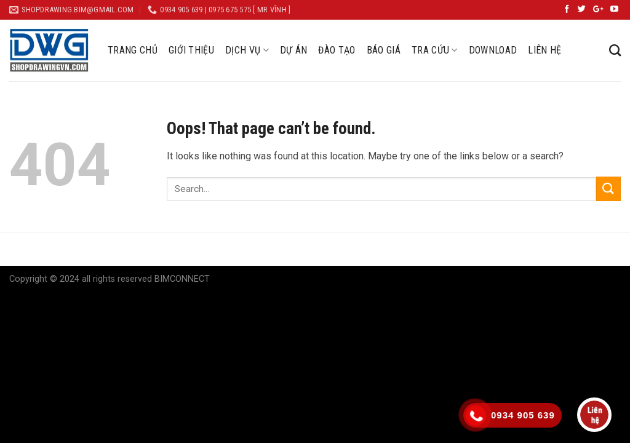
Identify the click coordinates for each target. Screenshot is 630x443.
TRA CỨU (435, 50)
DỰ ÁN (294, 50)
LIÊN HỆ (544, 50)
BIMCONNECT (182, 279)
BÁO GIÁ (384, 50)
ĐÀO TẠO (336, 50)
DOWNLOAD (493, 50)
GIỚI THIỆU (191, 50)
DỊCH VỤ (247, 50)
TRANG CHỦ (133, 50)
